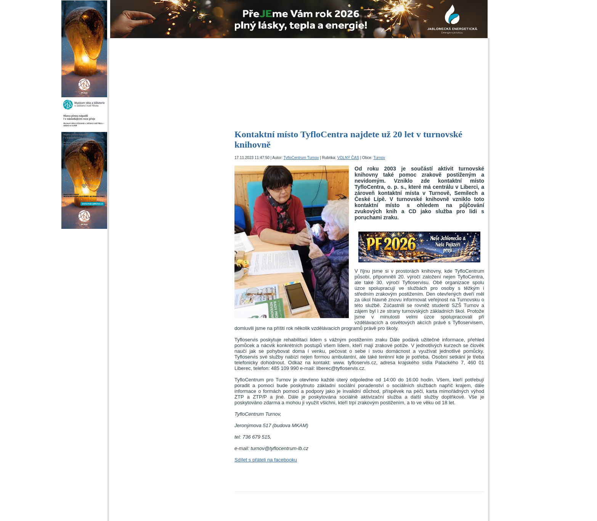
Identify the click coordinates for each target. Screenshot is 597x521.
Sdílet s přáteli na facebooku (265, 460)
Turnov (379, 158)
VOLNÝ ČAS (348, 158)
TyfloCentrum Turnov (301, 158)
